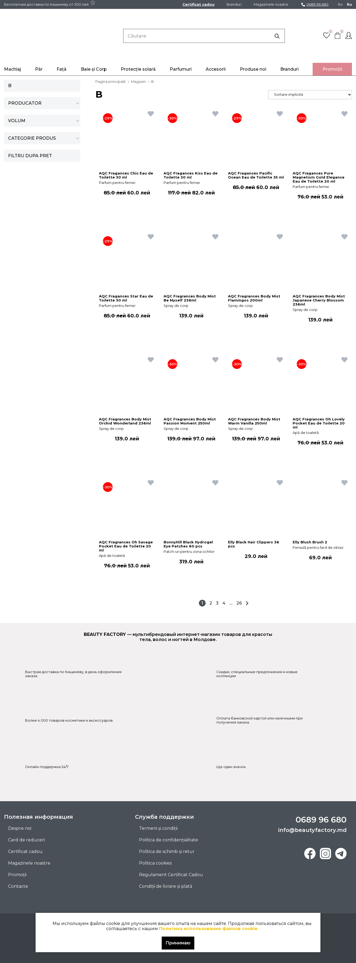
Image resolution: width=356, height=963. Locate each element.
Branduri (234, 4)
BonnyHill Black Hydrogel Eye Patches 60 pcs (188, 544)
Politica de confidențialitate (168, 839)
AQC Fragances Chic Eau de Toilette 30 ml (126, 175)
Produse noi (253, 69)
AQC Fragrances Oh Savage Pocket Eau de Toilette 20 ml (126, 546)
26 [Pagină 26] (239, 603)
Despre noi (19, 828)
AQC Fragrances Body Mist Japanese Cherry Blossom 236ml (319, 300)
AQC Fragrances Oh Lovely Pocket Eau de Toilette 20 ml (319, 423)
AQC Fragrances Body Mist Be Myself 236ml (190, 298)
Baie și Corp (94, 69)
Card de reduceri (26, 839)
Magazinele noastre (271, 4)
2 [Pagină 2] (210, 603)
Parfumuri (181, 69)
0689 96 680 (315, 4)
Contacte (18, 886)
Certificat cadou (198, 4)
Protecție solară (138, 69)
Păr (39, 69)
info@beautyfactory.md (312, 830)
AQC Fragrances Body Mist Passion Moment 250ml (190, 421)
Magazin (138, 82)
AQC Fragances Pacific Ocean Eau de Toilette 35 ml (256, 175)
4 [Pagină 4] (224, 603)
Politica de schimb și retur (167, 851)
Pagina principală (110, 82)
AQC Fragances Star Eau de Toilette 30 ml (126, 298)
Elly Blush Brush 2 (310, 542)
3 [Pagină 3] (217, 603)
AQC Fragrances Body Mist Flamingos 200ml (254, 298)
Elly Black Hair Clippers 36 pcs (253, 544)
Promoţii (332, 69)
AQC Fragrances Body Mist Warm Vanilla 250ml (254, 421)
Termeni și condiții (158, 828)
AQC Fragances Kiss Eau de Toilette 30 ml (190, 175)
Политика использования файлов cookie (208, 928)
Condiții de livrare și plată (165, 886)
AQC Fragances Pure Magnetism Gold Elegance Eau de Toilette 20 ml (318, 177)
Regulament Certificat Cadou (171, 874)
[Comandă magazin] (310, 94)
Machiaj (12, 69)
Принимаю (178, 942)
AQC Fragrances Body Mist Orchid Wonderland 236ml (125, 421)
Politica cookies (155, 863)
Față (62, 69)
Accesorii (216, 69)
